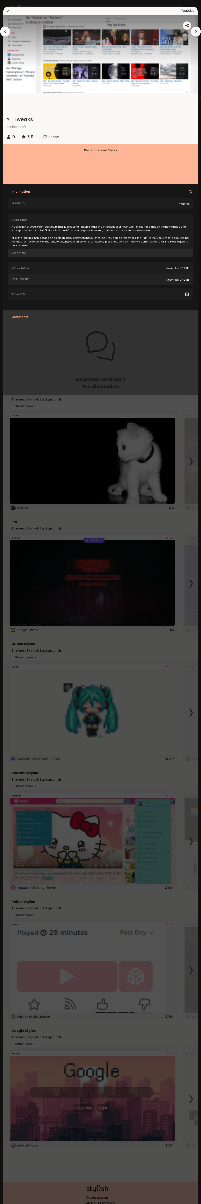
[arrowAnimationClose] (5, 31)
